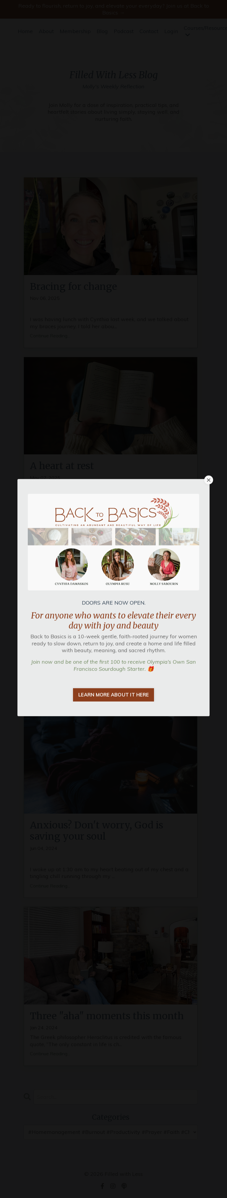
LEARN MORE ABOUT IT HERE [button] (113, 646)
